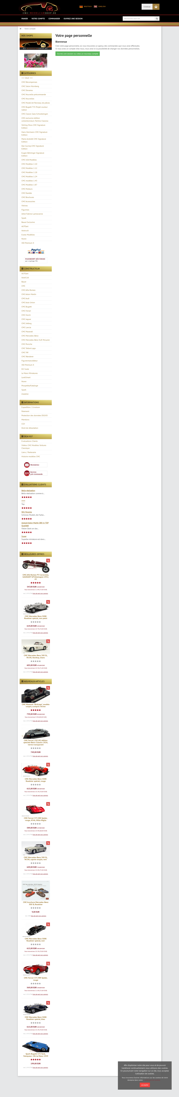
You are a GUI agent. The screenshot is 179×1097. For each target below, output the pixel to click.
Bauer (23, 281)
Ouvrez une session (73, 18)
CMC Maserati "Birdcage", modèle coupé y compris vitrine (35, 705)
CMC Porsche (26, 344)
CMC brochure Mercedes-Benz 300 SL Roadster (35, 903)
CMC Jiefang (26, 323)
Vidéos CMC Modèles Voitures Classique (33, 446)
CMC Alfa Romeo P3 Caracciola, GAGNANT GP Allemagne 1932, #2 (36, 577)
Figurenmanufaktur (29, 360)
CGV (23, 424)
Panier (24, 18)
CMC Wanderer (27, 356)
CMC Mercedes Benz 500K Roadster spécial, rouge (36, 780)
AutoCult (25, 277)
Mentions (25, 419)
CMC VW (24, 352)
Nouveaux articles (33, 681)
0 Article (147, 6)
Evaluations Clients (29, 441)
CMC (23, 286)
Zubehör (25, 394)
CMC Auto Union (28, 302)
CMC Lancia (26, 327)
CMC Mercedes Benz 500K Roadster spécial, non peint (35, 617)
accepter (144, 1085)
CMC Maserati (27, 331)
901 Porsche (26, 512)
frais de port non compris (40, 593)
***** (23, 501)
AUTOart (24, 273)
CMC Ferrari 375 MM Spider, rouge (35, 979)
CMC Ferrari (26, 311)
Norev (24, 381)
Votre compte (38, 18)
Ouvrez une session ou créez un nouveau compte (77, 53)
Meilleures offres (32, 554)
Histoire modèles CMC (30, 456)
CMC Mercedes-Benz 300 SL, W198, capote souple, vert (36, 858)
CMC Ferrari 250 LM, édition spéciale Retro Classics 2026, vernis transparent (35, 742)
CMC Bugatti (26, 306)
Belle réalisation (28, 490)
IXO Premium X (27, 365)
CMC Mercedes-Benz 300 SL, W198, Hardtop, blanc (36, 656)
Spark (23, 390)
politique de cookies (152, 1080)
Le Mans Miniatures (29, 373)
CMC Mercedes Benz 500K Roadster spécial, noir (36, 939)
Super (23, 536)
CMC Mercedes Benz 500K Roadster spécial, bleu (36, 1018)
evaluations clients (33, 484)
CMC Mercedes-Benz (29, 335)
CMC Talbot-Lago (28, 348)
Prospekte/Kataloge (29, 385)
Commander (54, 18)
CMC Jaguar (26, 319)
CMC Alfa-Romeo (28, 290)
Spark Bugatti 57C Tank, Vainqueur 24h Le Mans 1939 (35, 1055)
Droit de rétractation (29, 428)
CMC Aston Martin (28, 294)
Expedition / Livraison (30, 407)
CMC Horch (26, 315)
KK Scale (25, 369)
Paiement (25, 411)
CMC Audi (25, 298)
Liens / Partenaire (28, 452)
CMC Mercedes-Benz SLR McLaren (35, 340)
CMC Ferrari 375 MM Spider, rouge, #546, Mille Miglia (35, 819)
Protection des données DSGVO (34, 415)
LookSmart (25, 377)
